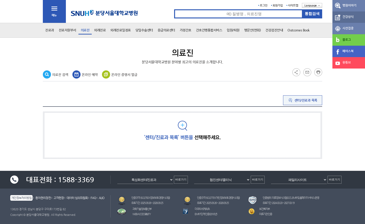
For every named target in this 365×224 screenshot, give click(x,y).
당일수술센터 (144, 30)
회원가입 (278, 5)
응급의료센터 (166, 30)
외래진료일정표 (120, 30)
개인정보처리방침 (21, 198)
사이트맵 (293, 5)
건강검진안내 (274, 30)
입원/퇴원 (233, 30)
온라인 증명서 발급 (124, 74)
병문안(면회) (252, 30)
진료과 (49, 30)
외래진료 (100, 30)
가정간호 (185, 30)
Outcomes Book (298, 30)
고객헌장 (59, 198)
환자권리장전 (43, 198)
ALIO (101, 198)
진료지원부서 (67, 30)
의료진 (85, 30)
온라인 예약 (90, 74)
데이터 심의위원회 (77, 198)
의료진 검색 (60, 74)
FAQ (93, 198)
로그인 (263, 5)
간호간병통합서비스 (209, 30)
